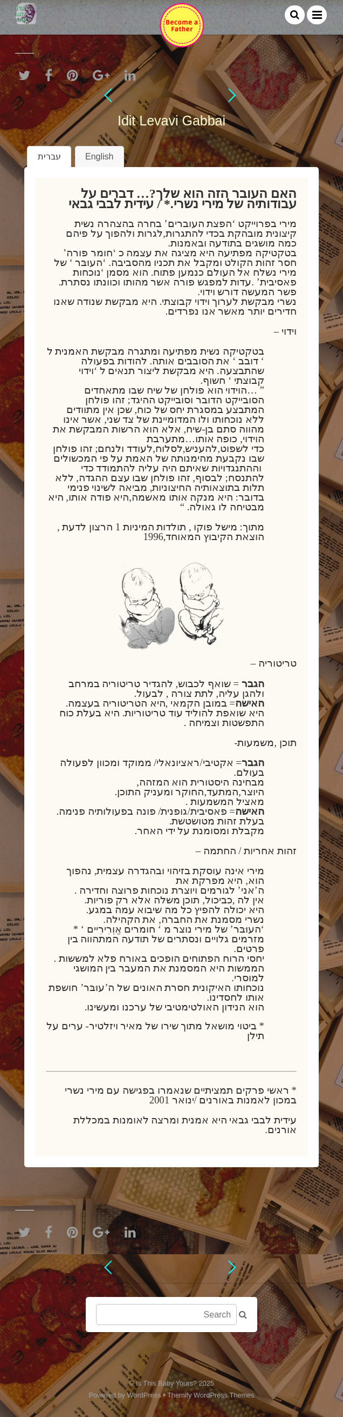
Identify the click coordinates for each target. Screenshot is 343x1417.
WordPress (144, 1395)
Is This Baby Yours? (166, 1383)
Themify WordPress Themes (211, 1395)
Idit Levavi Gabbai (171, 120)
